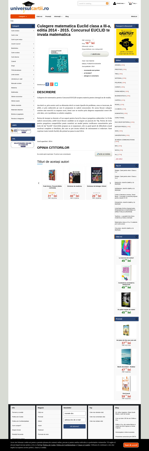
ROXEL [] (119, 104)
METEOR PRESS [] (122, 126)
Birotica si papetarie (17, 114)
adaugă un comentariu (91, 76)
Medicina (14, 88)
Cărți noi (40, 412)
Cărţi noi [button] (119, 237)
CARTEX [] (120, 100)
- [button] (32, 26)
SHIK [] (119, 131)
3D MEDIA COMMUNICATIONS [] (125, 140)
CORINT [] (120, 87)
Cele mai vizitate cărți (96, 421)
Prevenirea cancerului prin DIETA (126, 436)
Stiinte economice (16, 96)
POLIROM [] (120, 82)
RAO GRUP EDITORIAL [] (124, 122)
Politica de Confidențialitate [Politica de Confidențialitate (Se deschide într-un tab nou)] (66, 445)
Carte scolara (15, 52)
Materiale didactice (17, 110)
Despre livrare (16, 430)
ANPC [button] (14, 125)
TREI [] (118, 74)
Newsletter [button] (67, 408)
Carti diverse (15, 57)
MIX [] (118, 146)
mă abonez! (74, 426)
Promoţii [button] (119, 319)
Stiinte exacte (15, 101)
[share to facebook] (47, 84)
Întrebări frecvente (17, 434)
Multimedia (14, 92)
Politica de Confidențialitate (20, 421)
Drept (13, 66)
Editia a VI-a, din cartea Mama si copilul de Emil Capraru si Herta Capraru (126, 426)
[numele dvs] (75, 413)
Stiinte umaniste (16, 105)
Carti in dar (14, 35)
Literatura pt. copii (16, 79)
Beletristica (14, 48)
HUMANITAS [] (121, 113)
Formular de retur (43, 434)
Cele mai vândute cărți (96, 412)
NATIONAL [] (120, 78)
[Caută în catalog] (107, 3)
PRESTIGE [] (120, 69)
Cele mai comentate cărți (97, 417)
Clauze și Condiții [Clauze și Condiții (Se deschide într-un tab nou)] (84, 445)
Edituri (40, 421)
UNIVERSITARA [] (122, 135)
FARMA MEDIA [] (122, 91)
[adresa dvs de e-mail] (75, 420)
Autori (40, 425)
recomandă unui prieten (92, 70)
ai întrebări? (88, 73)
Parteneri (41, 430)
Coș (132, 3)
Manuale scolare (16, 83)
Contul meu (118, 3)
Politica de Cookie (17, 417)
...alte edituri (118, 159)
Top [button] (91, 408)
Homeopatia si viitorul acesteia (125, 432)
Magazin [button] (41, 408)
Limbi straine (15, 74)
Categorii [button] (15, 26)
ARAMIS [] (120, 65)
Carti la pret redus (16, 39)
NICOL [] (119, 150)
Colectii (13, 61)
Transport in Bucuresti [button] (124, 26)
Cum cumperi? (16, 425)
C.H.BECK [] (120, 109)
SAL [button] (13, 139)
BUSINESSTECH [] (122, 96)
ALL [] (118, 154)
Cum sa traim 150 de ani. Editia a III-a (126, 419)
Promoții (40, 417)
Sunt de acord (131, 445)
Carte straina (15, 31)
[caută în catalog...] (91, 3)
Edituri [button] (118, 60)
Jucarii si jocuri (15, 44)
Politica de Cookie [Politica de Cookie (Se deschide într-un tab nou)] (49, 445)
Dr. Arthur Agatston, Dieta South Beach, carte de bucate (125, 413)
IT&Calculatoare (16, 70)
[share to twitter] (56, 84)
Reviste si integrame (17, 118)
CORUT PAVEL (119, 118)
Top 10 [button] (118, 166)
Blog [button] (117, 408)
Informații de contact (18, 439)
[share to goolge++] (51, 84)
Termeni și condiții (17, 412)
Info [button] (13, 408)
